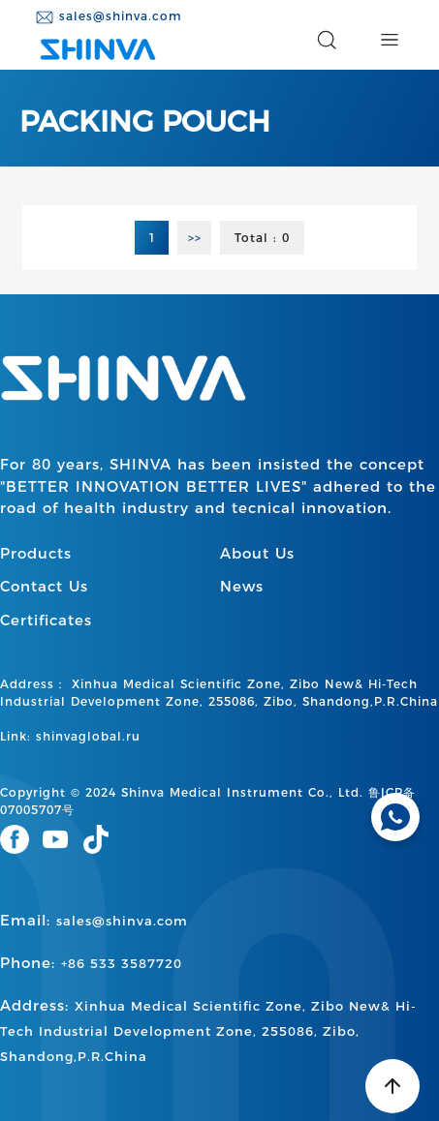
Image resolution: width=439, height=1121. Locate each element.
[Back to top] (392, 1086)
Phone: (91, 963)
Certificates (46, 620)
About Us (257, 553)
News (242, 586)
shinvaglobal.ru (88, 736)
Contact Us (44, 586)
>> (195, 237)
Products (36, 553)
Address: (208, 1030)
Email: (94, 920)
